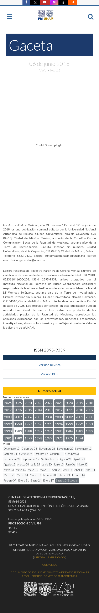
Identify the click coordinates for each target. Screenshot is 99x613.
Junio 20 (47, 464)
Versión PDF (49, 374)
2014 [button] (38, 410)
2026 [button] (8, 403)
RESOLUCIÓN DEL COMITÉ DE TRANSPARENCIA (49, 576)
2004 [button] (48, 417)
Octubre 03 (72, 453)
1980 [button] (18, 438)
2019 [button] (79, 403)
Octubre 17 (41, 453)
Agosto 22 (79, 459)
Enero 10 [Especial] (67, 480)
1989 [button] (18, 431)
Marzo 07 (35, 475)
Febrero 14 (78, 475)
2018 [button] (89, 403)
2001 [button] (79, 417)
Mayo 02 (45, 470)
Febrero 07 (10, 480)
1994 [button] (59, 424)
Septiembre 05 (49, 459)
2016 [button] (18, 410)
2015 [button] (28, 410)
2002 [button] (69, 417)
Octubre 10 (56, 453)
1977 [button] (48, 438)
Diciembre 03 (29, 448)
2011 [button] (69, 410)
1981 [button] (8, 438)
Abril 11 (79, 470)
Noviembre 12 (83, 448)
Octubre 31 (10, 453)
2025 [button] (18, 403)
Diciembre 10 (12, 448)
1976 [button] (59, 438)
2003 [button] (59, 417)
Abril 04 (90, 470)
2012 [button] (59, 410)
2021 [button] (59, 403)
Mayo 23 (9, 470)
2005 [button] (38, 417)
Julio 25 (35, 464)
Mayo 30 (82, 464)
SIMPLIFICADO (56, 557)
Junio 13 (59, 464)
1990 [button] (8, 431)
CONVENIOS (49, 564)
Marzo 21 (9, 475)
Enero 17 (48, 480)
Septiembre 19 (30, 459)
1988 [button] (28, 431)
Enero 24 (36, 480)
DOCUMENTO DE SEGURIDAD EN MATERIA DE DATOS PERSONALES (49, 572)
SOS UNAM (44, 519)
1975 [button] (69, 438)
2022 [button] (48, 403)
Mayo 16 (21, 470)
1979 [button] (28, 438)
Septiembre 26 (12, 459)
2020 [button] (69, 403)
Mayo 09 (33, 470)
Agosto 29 (66, 459)
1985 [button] (59, 431)
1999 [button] (8, 424)
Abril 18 (68, 470)
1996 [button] (38, 424)
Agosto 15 (9, 464)
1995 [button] (48, 424)
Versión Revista (49, 365)
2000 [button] (89, 417)
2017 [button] (8, 410)
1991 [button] (89, 424)
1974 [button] (79, 438)
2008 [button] (8, 417)
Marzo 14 (22, 475)
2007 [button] (18, 417)
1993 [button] (69, 424)
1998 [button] (18, 424)
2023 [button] (38, 403)
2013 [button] (48, 410)
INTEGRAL (40, 557)
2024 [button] (28, 403)
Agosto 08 (23, 464)
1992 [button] (79, 424)
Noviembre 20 (65, 448)
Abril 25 (56, 470)
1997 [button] (28, 424)
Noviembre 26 (47, 448)
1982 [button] (89, 431)
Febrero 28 (49, 475)
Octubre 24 (26, 453)
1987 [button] (38, 431)
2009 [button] (89, 410)
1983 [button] (79, 431)
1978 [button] (38, 438)
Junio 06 (70, 464)
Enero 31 (23, 480)
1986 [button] (48, 431)
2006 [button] (28, 417)
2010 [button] (79, 410)
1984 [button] (69, 431)
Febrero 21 (64, 475)
